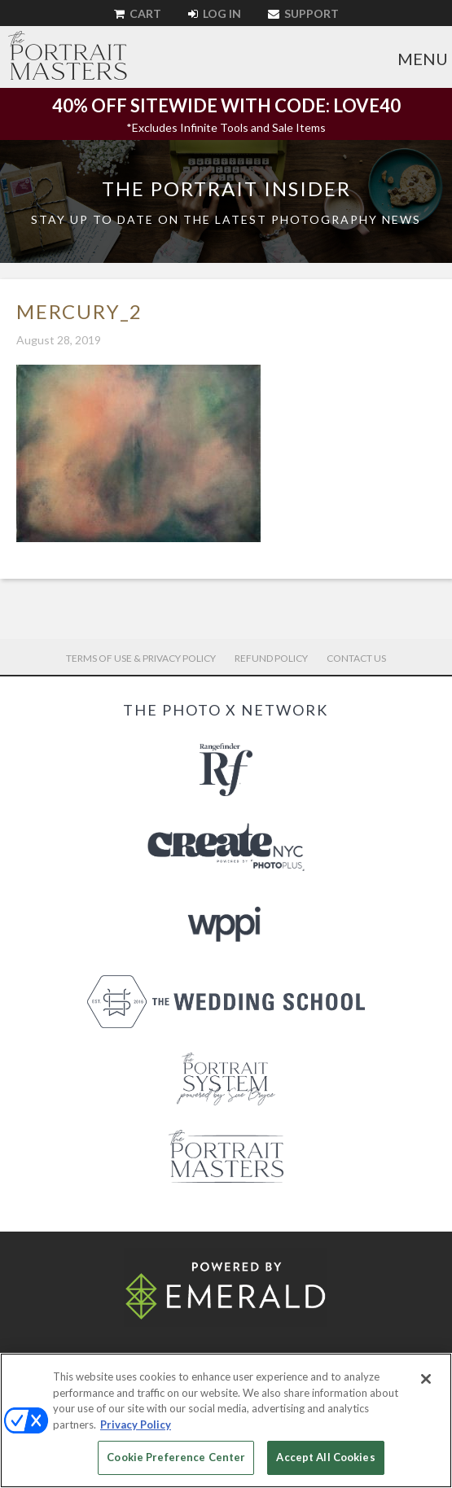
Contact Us (356, 658)
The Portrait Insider (226, 188)
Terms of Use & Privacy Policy (141, 658)
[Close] (426, 1379)
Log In (214, 13)
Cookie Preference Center (176, 1457)
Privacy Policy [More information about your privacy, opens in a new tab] (135, 1424)
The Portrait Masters (67, 55)
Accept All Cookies (325, 1457)
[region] (226, 1420)
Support (303, 13)
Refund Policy (271, 658)
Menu (422, 58)
